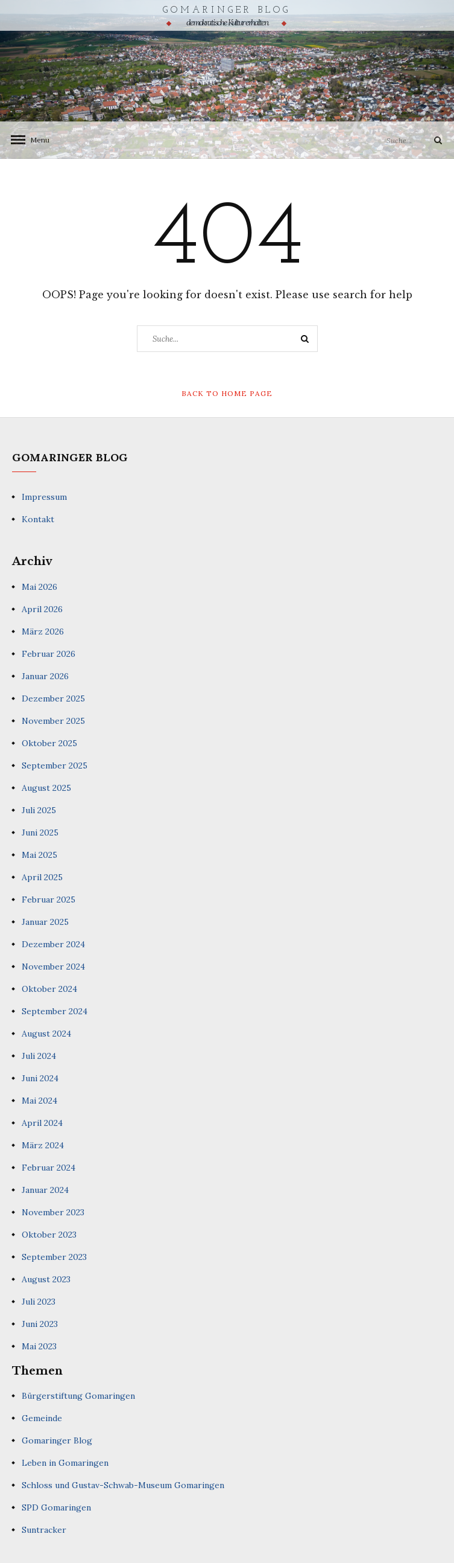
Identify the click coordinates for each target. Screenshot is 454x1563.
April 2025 (42, 877)
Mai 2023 (39, 1346)
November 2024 (53, 966)
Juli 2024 (39, 1055)
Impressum (44, 496)
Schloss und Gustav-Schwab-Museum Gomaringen (123, 1485)
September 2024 (54, 1011)
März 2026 (43, 631)
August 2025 (46, 787)
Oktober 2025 (49, 743)
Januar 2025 (45, 921)
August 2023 (46, 1279)
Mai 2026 (39, 586)
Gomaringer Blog (227, 10)
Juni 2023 (40, 1323)
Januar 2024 (45, 1189)
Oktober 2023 (49, 1234)
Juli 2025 (39, 810)
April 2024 (42, 1122)
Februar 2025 (48, 899)
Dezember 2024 (53, 944)
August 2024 (46, 1033)
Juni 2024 (40, 1078)
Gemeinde (42, 1418)
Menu (36, 139)
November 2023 (53, 1212)
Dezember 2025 (53, 698)
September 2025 (54, 765)
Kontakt (38, 519)
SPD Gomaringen (56, 1507)
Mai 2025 (39, 854)
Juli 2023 (38, 1301)
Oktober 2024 (49, 988)
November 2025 (53, 720)
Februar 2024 (48, 1167)
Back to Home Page (227, 393)
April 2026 (42, 609)
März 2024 (43, 1145)
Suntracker (44, 1529)
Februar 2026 (48, 653)
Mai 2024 (39, 1100)
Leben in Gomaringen (65, 1462)
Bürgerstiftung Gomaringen (78, 1395)
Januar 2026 (45, 676)
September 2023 (54, 1256)
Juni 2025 (40, 832)
